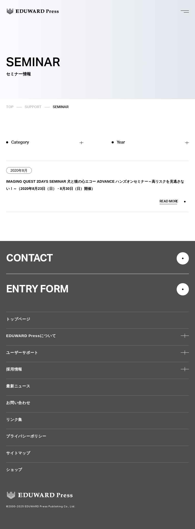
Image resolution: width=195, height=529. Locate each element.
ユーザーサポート (22, 352)
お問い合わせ (18, 402)
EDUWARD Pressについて (31, 336)
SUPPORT (33, 107)
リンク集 (14, 419)
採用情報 (14, 369)
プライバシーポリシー (26, 436)
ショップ (14, 469)
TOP (10, 107)
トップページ (18, 319)
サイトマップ (18, 453)
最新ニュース (18, 386)
